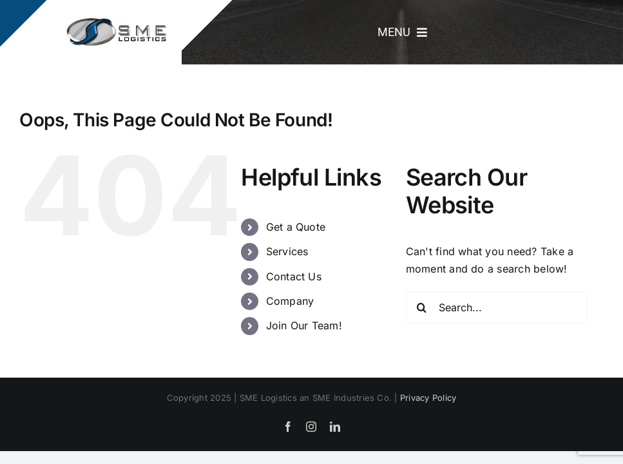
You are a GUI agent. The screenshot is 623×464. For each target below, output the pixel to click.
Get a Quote (296, 226)
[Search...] (497, 307)
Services (287, 251)
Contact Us (293, 276)
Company (290, 301)
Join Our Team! (304, 325)
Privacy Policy (428, 397)
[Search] (422, 307)
